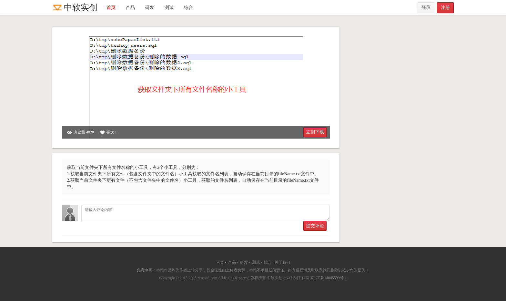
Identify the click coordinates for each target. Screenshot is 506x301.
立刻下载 (315, 132)
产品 (130, 7)
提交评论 (315, 225)
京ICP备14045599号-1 (328, 278)
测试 (169, 7)
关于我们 (282, 262)
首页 (111, 7)
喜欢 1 (108, 132)
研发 (149, 7)
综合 (188, 7)
